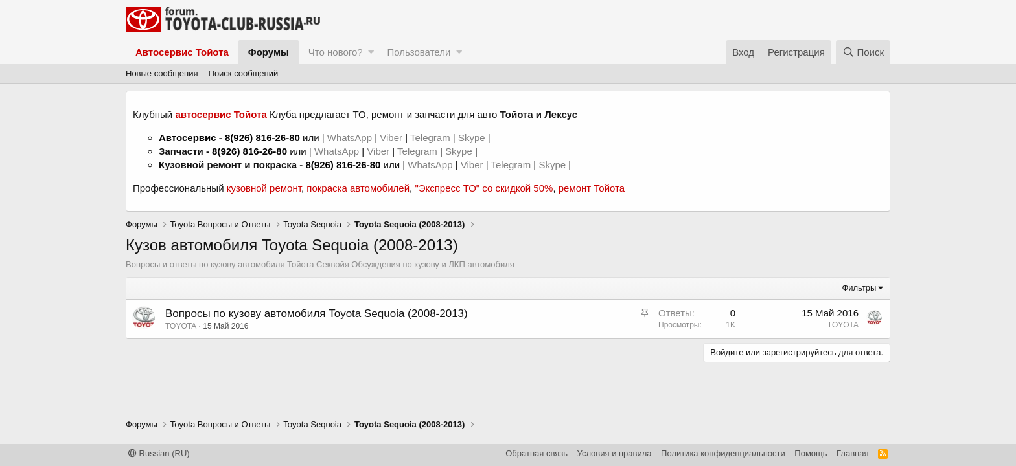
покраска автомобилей (358, 188)
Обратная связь (536, 453)
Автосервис (187, 137)
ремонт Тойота (592, 188)
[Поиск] (863, 52)
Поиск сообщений (244, 73)
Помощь (810, 453)
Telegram (431, 137)
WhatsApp (351, 137)
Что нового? (335, 52)
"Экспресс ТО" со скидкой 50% (484, 188)
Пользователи (418, 52)
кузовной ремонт (264, 188)
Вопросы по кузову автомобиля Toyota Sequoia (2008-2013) (316, 313)
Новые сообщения (162, 73)
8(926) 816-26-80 (262, 137)
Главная (852, 453)
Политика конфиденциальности (723, 453)
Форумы (268, 52)
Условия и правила (614, 453)
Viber (391, 137)
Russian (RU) (159, 453)
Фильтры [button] (859, 288)
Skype (473, 137)
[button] (371, 52)
